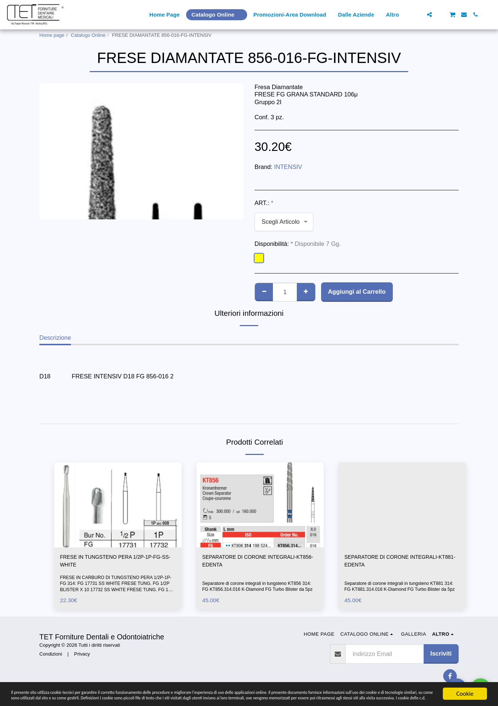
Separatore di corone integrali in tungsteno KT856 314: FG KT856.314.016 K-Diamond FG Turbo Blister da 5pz (259, 586)
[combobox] (284, 222)
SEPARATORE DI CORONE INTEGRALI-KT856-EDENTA (258, 562)
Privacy (82, 657)
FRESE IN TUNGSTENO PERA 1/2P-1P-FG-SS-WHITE (115, 562)
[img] (118, 504)
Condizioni (50, 657)
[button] (418, 14)
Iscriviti (441, 656)
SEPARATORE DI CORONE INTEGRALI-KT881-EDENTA (400, 562)
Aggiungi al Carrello (357, 291)
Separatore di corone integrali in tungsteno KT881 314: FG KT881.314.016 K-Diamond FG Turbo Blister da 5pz (401, 586)
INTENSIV (288, 166)
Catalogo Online (88, 35)
